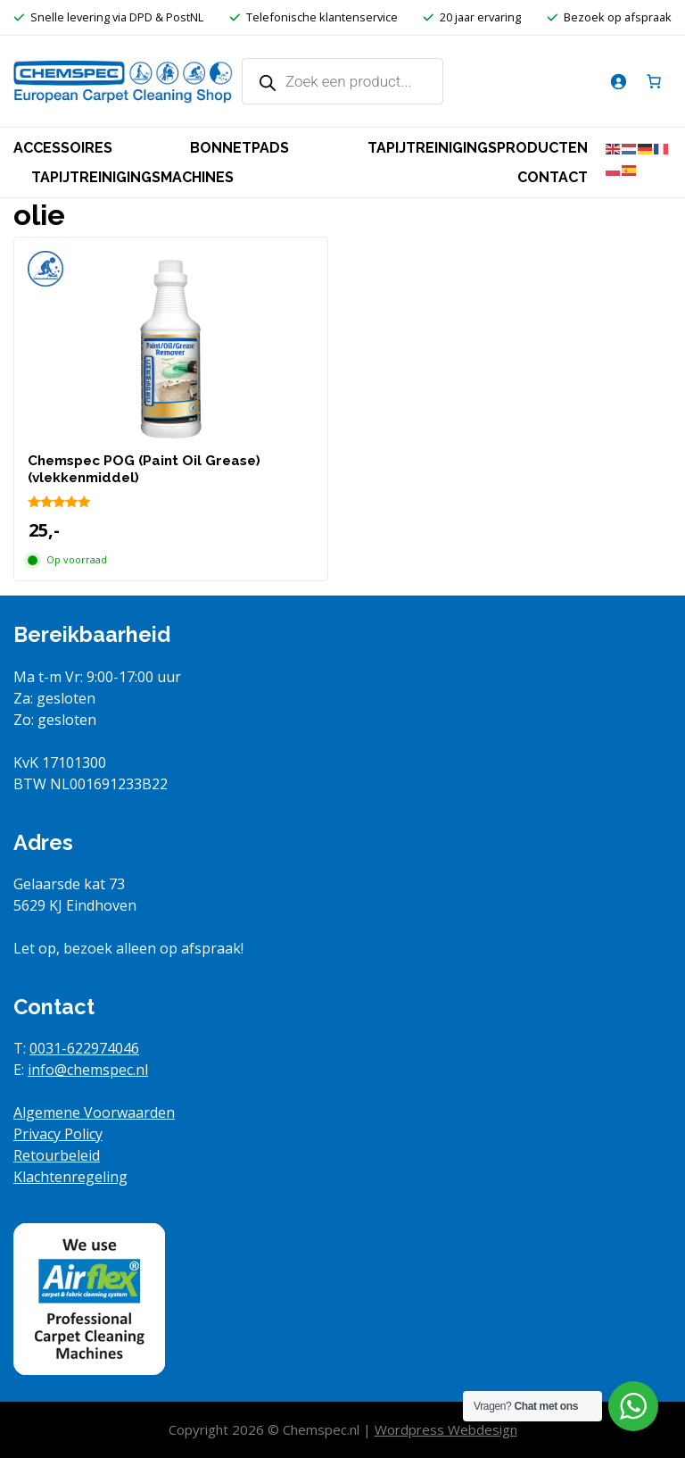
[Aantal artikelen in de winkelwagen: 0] (654, 81)
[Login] (618, 81)
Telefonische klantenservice (322, 17)
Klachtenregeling (70, 1177)
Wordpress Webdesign (446, 1429)
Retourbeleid (56, 1155)
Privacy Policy (58, 1134)
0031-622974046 (84, 1048)
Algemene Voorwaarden (94, 1112)
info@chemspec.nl (88, 1069)
